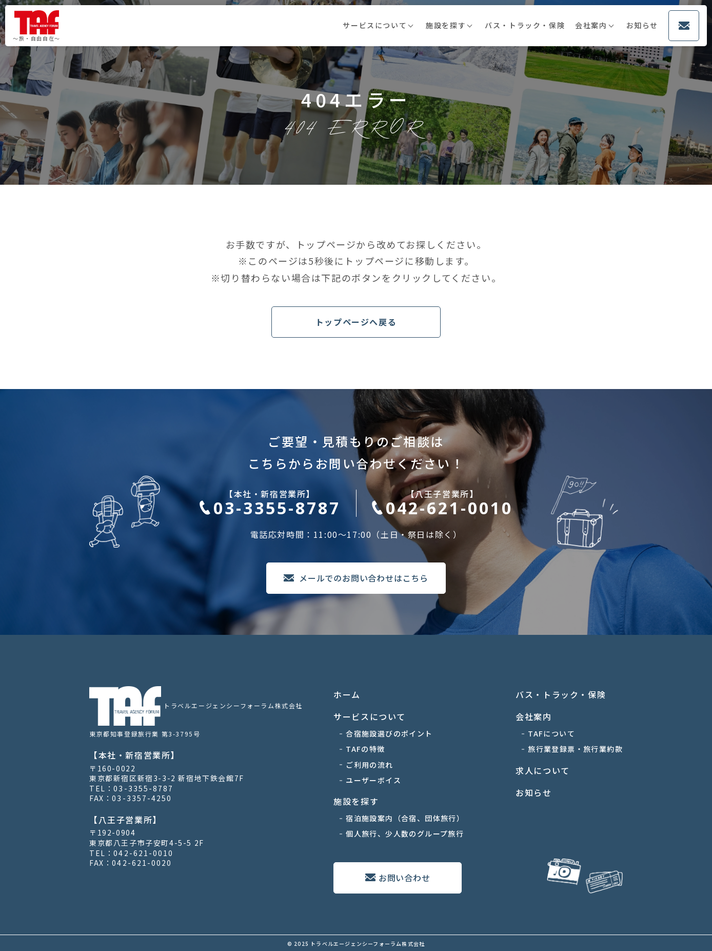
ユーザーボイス (373, 780)
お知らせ (642, 25)
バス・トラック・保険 (525, 25)
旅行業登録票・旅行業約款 (575, 749)
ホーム (347, 694)
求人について (543, 770)
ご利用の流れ (369, 765)
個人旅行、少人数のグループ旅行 (405, 833)
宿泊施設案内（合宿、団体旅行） (405, 818)
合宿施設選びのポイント (389, 733)
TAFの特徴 (365, 749)
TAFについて (551, 733)
